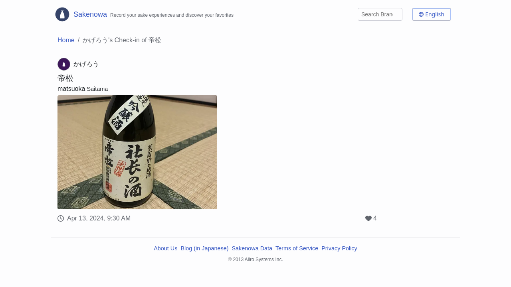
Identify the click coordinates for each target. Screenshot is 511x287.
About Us (165, 248)
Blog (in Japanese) (204, 248)
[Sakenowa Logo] (144, 14)
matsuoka (71, 88)
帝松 (65, 78)
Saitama (97, 89)
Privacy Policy (339, 248)
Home (66, 40)
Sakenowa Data (252, 248)
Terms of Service (296, 248)
